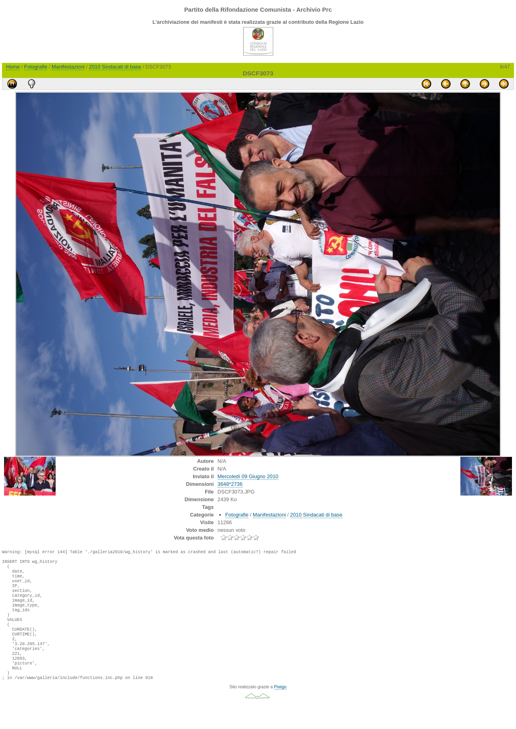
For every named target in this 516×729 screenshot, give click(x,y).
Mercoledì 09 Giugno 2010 (248, 476)
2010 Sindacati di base (115, 67)
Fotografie (36, 67)
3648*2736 (230, 484)
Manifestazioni (68, 67)
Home (13, 67)
